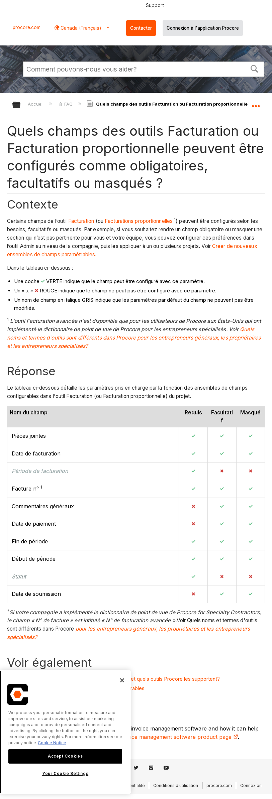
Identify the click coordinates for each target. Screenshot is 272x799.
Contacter (141, 28)
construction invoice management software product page (162, 737)
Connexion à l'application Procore (203, 28)
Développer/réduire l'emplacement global (256, 103)
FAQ (66, 104)
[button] (254, 68)
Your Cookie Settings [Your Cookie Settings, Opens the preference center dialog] (65, 773)
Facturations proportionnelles (139, 221)
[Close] (122, 680)
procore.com (26, 27)
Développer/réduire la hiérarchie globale (20, 105)
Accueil (36, 104)
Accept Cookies (65, 756)
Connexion (251, 785)
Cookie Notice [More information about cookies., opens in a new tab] (52, 742)
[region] (65, 732)
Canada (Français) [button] (80, 28)
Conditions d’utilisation (175, 785)
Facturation (81, 221)
